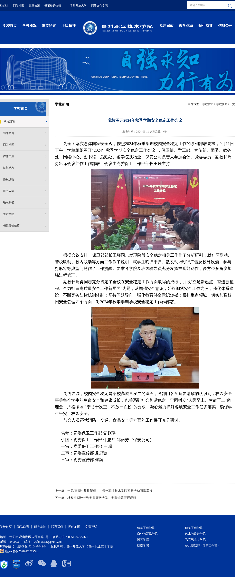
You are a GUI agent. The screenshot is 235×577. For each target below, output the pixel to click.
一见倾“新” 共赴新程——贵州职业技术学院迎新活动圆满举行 (109, 490)
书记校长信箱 (52, 5)
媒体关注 (8, 156)
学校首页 (10, 26)
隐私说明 (8, 179)
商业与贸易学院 (147, 533)
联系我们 (8, 202)
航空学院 (143, 545)
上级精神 (68, 26)
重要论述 (49, 26)
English (4, 5)
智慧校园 (34, 5)
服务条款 (8, 190)
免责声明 (8, 214)
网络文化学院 (99, 5)
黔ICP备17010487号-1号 (32, 546)
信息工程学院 (146, 527)
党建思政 (166, 26)
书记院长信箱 (11, 225)
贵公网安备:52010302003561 (19, 551)
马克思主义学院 (195, 539)
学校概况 (29, 26)
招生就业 (206, 26)
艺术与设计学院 (195, 533)
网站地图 (18, 5)
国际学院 (143, 539)
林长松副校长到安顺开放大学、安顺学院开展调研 (101, 497)
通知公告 (8, 133)
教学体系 (186, 26)
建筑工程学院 (194, 527)
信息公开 (225, 26)
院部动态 (8, 167)
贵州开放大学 (78, 5)
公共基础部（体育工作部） (202, 545)
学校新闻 (9, 121)
